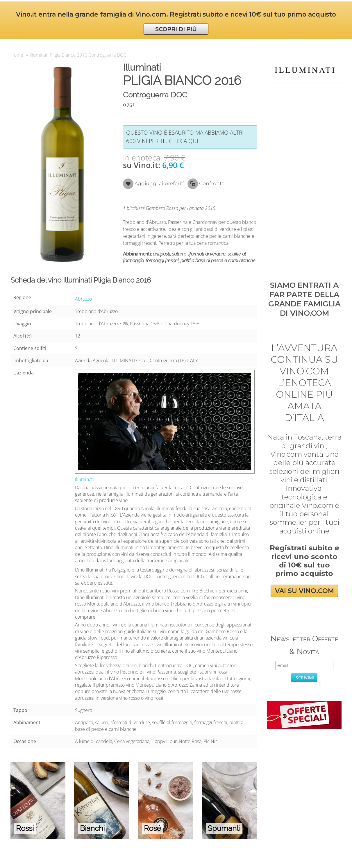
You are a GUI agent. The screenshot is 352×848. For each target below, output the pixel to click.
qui (193, 141)
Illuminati (84, 479)
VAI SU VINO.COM (304, 591)
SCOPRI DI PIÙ (176, 29)
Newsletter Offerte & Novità (304, 645)
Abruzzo (83, 299)
